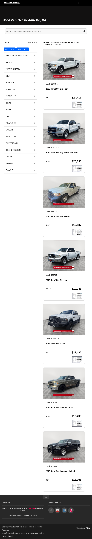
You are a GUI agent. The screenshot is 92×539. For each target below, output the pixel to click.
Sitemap (5, 536)
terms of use (27, 533)
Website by (83, 528)
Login (11, 536)
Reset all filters (32, 42)
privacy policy (38, 533)
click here (31, 508)
